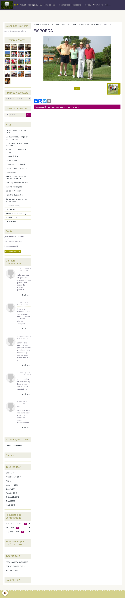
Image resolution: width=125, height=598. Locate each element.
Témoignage (11, 172)
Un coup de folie (12, 156)
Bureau (88, 5)
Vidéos (107, 5)
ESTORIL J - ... (11, 209)
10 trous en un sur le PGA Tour (16, 131)
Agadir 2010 (10, 505)
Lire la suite (26, 295)
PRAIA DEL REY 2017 (16, 524)
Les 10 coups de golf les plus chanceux (17, 144)
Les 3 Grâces (11, 221)
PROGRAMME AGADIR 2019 (17, 562)
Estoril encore (11, 217)
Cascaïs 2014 (11, 489)
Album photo (98, 5)
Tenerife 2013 (11, 493)
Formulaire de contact (13, 251)
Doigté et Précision (13, 191)
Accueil (23, 5)
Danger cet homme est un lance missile (16, 200)
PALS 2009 (60, 24)
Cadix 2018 (10, 473)
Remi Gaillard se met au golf (17, 213)
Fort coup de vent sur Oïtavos (17, 183)
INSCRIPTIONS (12, 570)
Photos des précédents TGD (17, 168)
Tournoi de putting (13, 205)
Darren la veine (12, 160)
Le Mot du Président (14, 445)
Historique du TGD (35, 5)
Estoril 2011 (10, 501)
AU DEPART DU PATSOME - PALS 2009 (83, 24)
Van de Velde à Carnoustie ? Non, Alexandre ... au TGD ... (17, 177)
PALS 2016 (12, 528)
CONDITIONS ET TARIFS (15, 566)
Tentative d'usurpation (14, 195)
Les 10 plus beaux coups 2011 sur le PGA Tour (18, 138)
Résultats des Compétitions (70, 5)
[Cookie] (5, 593)
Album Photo (47, 24)
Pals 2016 (9, 481)
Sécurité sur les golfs (14, 187)
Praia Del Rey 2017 (13, 477)
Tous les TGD (50, 5)
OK (28, 114)
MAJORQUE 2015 (15, 532)
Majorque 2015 (12, 485)
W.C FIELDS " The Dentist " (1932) (16, 151)
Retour (77, 89)
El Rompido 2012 (12, 497)
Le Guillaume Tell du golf (15, 164)
